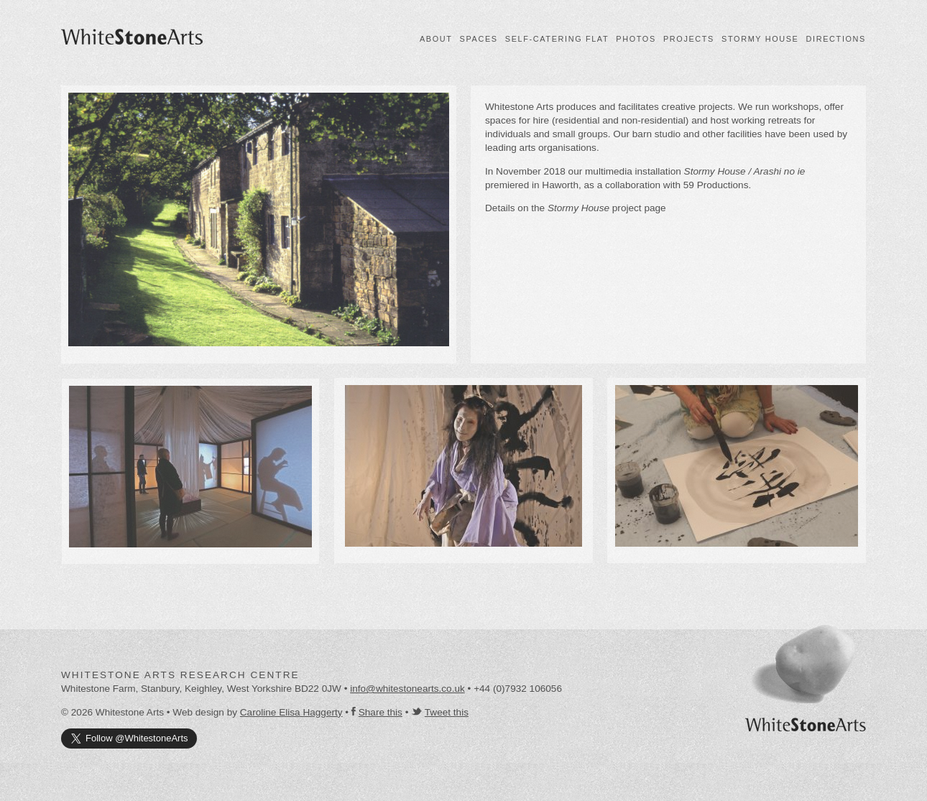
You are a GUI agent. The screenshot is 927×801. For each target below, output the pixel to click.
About (436, 38)
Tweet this (447, 712)
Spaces (479, 38)
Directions (836, 38)
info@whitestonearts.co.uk (407, 688)
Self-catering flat (557, 38)
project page (607, 208)
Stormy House (759, 38)
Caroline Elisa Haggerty (291, 712)
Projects (688, 38)
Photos (636, 38)
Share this (380, 712)
